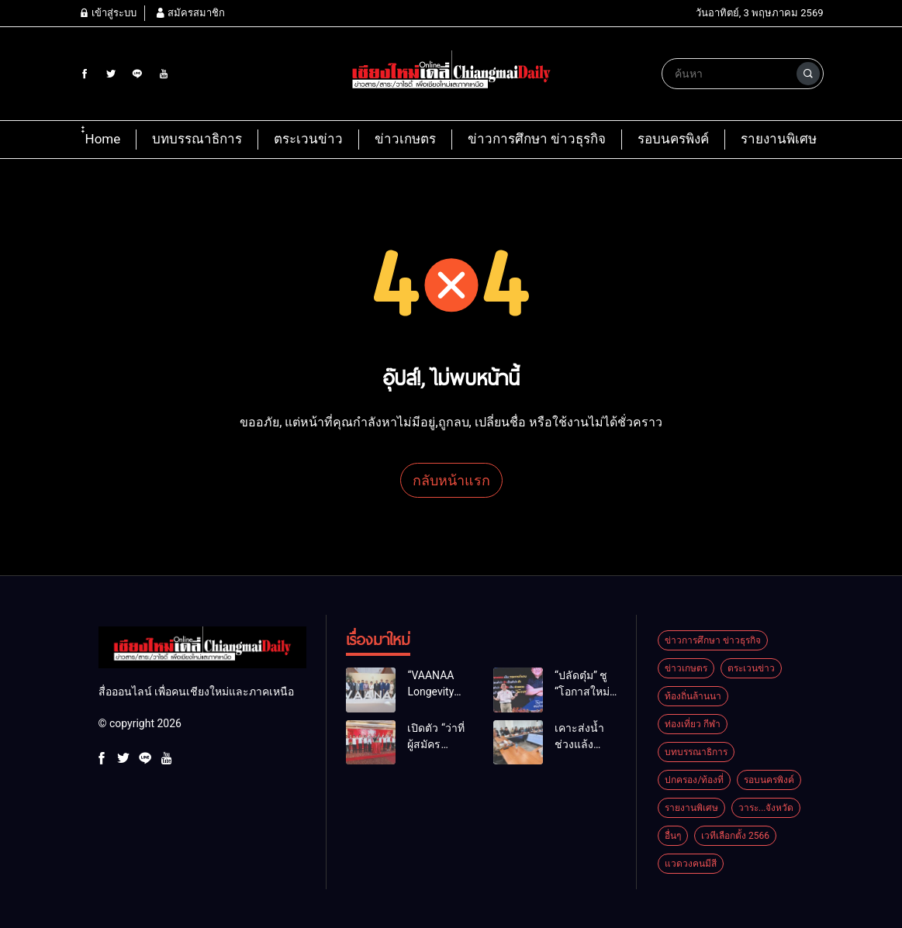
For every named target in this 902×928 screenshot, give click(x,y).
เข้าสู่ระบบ (108, 13)
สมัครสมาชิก (190, 13)
